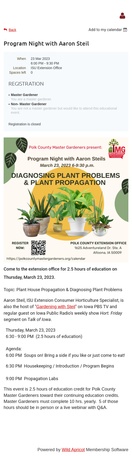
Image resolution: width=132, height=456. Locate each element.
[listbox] (108, 30)
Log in (122, 16)
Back (12, 30)
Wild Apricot (73, 449)
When (21, 59)
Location (19, 68)
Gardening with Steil (55, 306)
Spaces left (17, 72)
